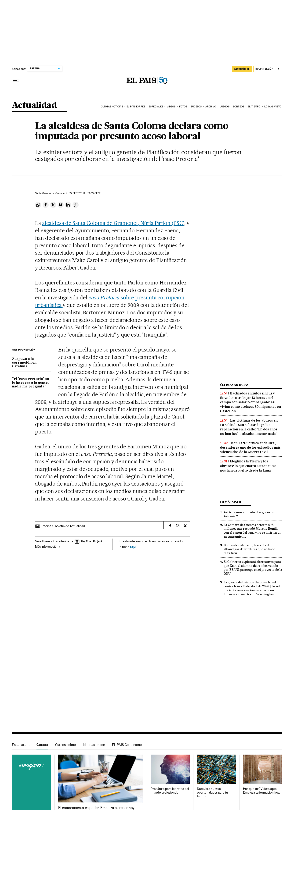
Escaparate (20, 745)
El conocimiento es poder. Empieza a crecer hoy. (96, 808)
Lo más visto (272, 106)
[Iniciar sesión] (267, 69)
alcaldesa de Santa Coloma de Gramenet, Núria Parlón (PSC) (113, 223)
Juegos (224, 106)
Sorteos (238, 106)
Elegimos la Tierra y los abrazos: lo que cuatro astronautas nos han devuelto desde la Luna (248, 465)
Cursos (42, 745)
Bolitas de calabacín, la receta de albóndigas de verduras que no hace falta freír (249, 549)
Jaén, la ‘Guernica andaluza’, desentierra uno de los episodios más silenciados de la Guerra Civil (250, 447)
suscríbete (242, 69)
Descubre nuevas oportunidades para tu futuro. (212, 792)
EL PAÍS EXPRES (136, 106)
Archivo (210, 106)
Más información (48, 546)
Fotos (183, 106)
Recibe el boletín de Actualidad (63, 526)
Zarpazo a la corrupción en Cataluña (24, 362)
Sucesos (196, 106)
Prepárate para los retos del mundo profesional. (170, 790)
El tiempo (254, 106)
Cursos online (65, 745)
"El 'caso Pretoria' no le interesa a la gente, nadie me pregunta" (30, 382)
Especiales (156, 106)
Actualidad (34, 105)
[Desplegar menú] (15, 80)
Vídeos (171, 106)
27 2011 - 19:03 (85, 193)
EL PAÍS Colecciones (127, 745)
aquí (133, 547)
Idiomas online (94, 745)
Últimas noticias (112, 106)
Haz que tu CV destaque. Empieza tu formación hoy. (261, 790)
